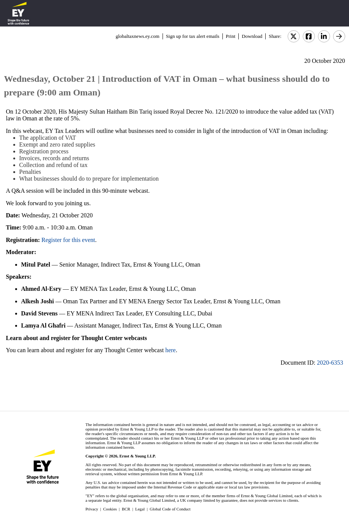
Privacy (91, 509)
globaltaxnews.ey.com (137, 36)
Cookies (110, 509)
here (170, 350)
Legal (140, 509)
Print (230, 36)
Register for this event (68, 240)
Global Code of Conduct (170, 509)
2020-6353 (330, 362)
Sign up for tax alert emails (192, 36)
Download (252, 36)
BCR (126, 509)
